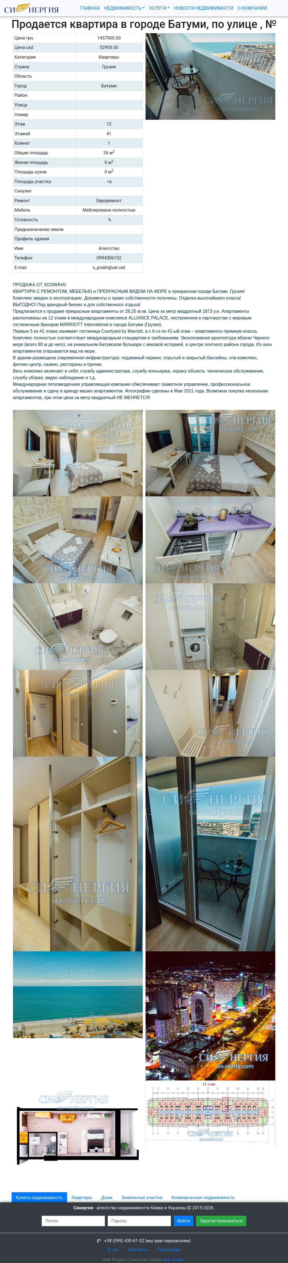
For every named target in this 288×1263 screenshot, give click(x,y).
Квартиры (82, 1197)
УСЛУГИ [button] (157, 8)
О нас (113, 1249)
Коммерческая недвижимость (203, 1197)
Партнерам (168, 1249)
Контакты (138, 1249)
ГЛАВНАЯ (91, 8)
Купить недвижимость (39, 1197)
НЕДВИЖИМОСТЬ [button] (122, 8)
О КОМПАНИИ (252, 8)
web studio (173, 1259)
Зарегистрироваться (221, 1220)
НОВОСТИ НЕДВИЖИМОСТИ (203, 8)
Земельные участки (141, 1197)
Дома (107, 1197)
